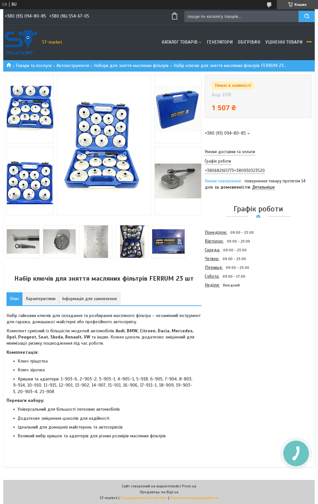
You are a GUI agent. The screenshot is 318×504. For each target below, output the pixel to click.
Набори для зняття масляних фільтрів (131, 65)
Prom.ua (189, 486)
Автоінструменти (72, 65)
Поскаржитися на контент (143, 498)
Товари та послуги (34, 65)
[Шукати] (307, 16)
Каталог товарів (180, 42)
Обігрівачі (249, 42)
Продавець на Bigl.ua (159, 492)
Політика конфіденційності (194, 498)
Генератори (220, 42)
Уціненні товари (283, 42)
